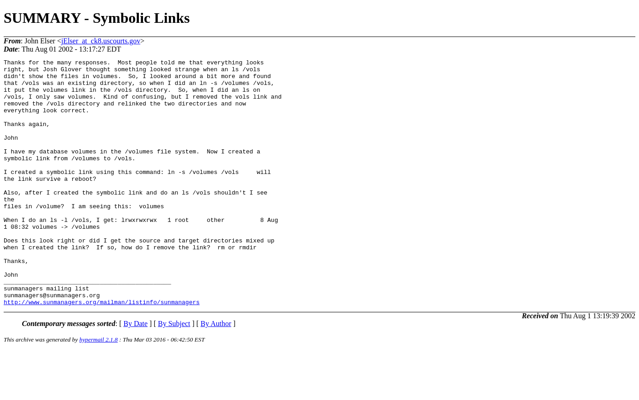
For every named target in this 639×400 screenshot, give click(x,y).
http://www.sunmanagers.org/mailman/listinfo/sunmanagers (102, 351)
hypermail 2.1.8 (98, 388)
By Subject (174, 373)
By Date (135, 373)
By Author (216, 373)
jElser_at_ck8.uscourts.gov (100, 41)
